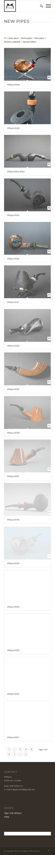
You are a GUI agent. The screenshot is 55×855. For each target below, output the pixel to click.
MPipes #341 (13, 302)
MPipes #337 (13, 476)
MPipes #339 (13, 389)
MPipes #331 (13, 737)
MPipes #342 (13, 258)
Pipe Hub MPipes (13, 813)
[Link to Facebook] (48, 850)
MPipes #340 (13, 346)
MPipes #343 (13, 215)
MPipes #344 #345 (15, 171)
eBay (6, 816)
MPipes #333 (13, 650)
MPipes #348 (13, 84)
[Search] (40, 6)
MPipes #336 (13, 520)
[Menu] (47, 6)
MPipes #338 (13, 433)
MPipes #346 (13, 128)
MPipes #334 (13, 607)
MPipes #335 (13, 563)
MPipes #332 (13, 694)
